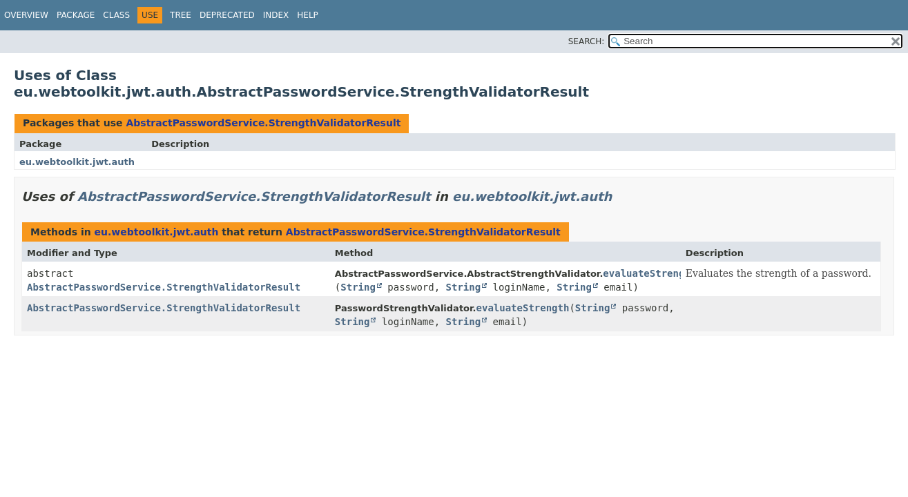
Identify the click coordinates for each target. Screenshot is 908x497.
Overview (26, 15)
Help (307, 15)
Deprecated (227, 15)
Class (116, 15)
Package (76, 15)
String (358, 287)
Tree (180, 15)
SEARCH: (586, 41)
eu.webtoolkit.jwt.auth (77, 162)
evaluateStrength (649, 273)
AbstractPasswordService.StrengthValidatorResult (263, 122)
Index (276, 15)
